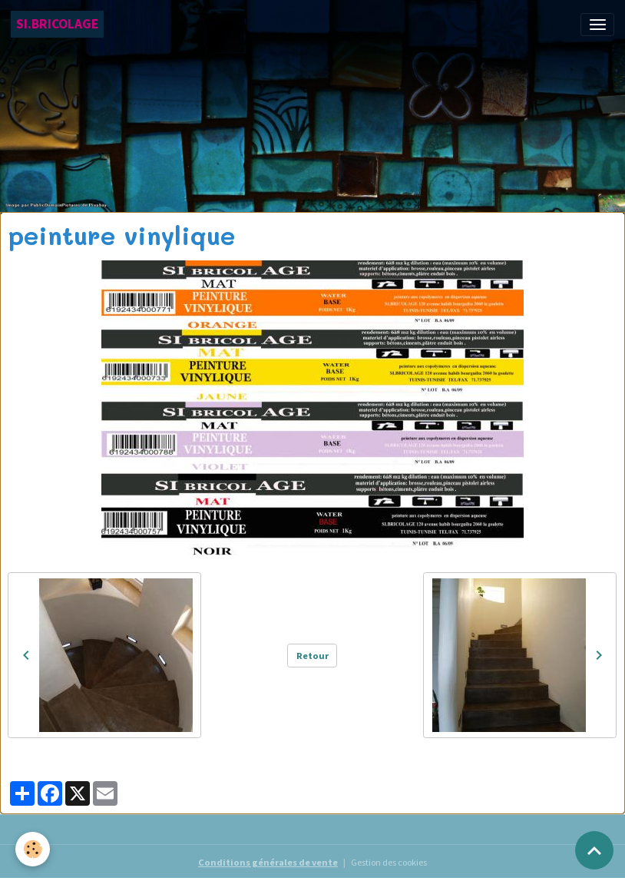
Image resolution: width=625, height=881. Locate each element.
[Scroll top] (594, 850)
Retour (312, 655)
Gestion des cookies (389, 862)
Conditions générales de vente (268, 862)
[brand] (57, 24)
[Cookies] (32, 849)
